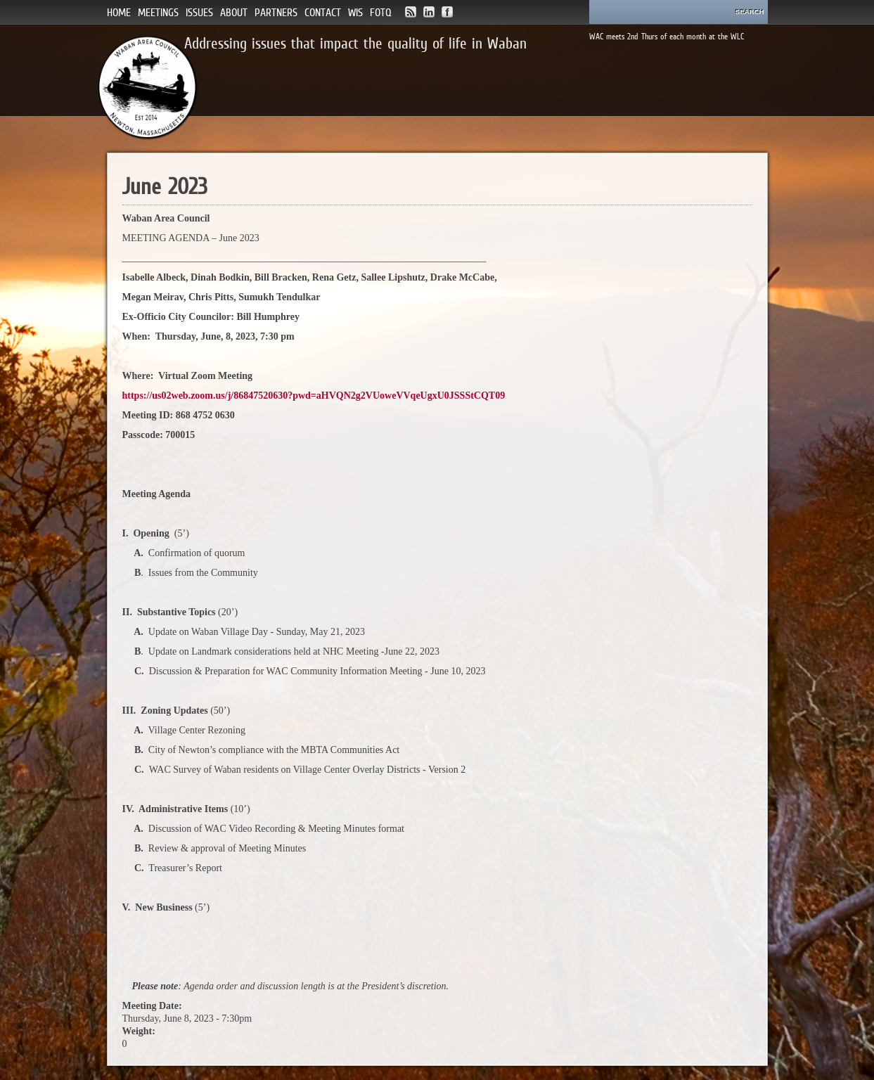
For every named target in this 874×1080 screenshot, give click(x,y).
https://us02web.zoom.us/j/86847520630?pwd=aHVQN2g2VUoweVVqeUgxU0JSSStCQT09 (314, 395)
